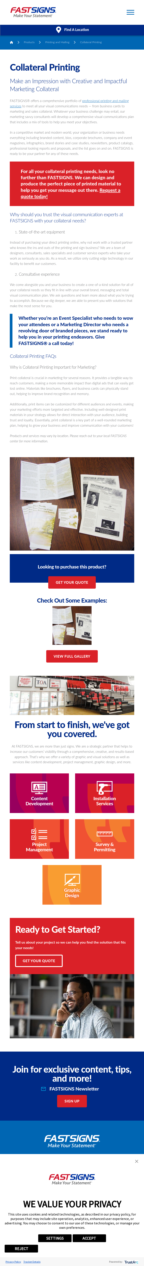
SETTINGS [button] (55, 1238)
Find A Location (72, 30)
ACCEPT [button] (89, 1238)
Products (29, 42)
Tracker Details (31, 1261)
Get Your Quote (72, 582)
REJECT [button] (21, 1248)
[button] (136, 1161)
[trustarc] (131, 1261)
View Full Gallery (72, 656)
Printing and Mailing (57, 42)
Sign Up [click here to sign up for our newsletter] (71, 1101)
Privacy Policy (13, 1261)
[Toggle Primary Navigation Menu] (130, 12)
